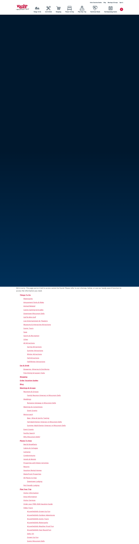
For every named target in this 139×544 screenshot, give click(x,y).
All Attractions (29, 343)
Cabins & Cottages (30, 448)
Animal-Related (29, 306)
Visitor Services (29, 500)
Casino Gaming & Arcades (33, 310)
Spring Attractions (34, 347)
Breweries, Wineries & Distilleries (36, 369)
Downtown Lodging (34, 481)
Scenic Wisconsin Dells (36, 541)
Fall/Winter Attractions (36, 362)
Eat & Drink (48, 9)
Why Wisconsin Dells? (31, 437)
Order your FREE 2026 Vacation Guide (38, 504)
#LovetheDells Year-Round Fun (39, 530)
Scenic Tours (28, 328)
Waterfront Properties (32, 474)
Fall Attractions (33, 358)
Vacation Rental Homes (32, 470)
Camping (26, 452)
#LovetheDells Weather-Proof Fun (40, 526)
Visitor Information (31, 493)
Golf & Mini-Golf (29, 317)
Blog (105, 2)
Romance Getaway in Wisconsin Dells (41, 403)
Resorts (26, 467)
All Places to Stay (30, 478)
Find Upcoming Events (110, 9)
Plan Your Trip (82, 9)
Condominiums (29, 455)
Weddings (27, 399)
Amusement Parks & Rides (33, 302)
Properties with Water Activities (36, 463)
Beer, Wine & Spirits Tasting (38, 418)
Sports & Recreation (31, 336)
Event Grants (32, 410)
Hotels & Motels (29, 459)
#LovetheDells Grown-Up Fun (38, 511)
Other (25, 339)
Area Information (30, 497)
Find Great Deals (95, 9)
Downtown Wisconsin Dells (34, 313)
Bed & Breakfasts (30, 444)
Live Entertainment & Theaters (35, 321)
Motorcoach (28, 414)
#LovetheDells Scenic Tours (38, 519)
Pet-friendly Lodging (31, 485)
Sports (121, 2)
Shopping (58, 9)
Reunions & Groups (31, 392)
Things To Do (37, 9)
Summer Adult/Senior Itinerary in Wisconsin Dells (46, 425)
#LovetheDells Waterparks (37, 522)
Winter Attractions (34, 354)
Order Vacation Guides (96, 2)
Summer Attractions (35, 350)
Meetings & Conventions (33, 407)
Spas (25, 332)
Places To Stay (69, 9)
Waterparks (28, 299)
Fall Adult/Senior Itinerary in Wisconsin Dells (44, 422)
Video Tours (28, 508)
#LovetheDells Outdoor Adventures (41, 515)
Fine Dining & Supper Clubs (34, 373)
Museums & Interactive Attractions (37, 324)
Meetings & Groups (113, 2)
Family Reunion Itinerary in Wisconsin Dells (44, 395)
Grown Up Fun (32, 537)
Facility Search (29, 433)
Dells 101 (30, 534)
